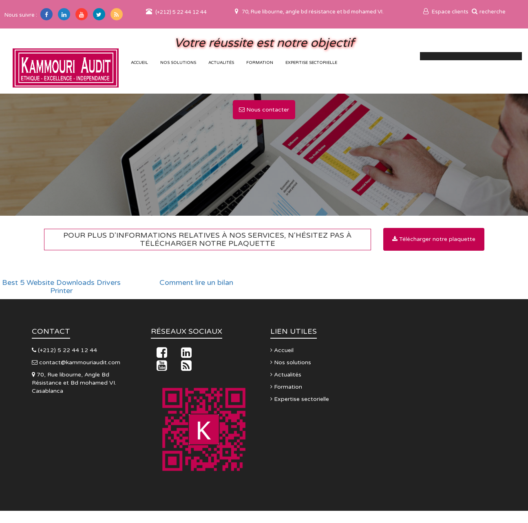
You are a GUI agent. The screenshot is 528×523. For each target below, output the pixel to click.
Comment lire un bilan (196, 283)
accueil (139, 62)
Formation (259, 62)
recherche (489, 12)
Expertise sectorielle (311, 62)
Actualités (221, 62)
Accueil (282, 350)
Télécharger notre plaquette (433, 239)
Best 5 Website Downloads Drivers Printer (61, 287)
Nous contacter (264, 109)
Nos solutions (178, 62)
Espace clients (445, 12)
